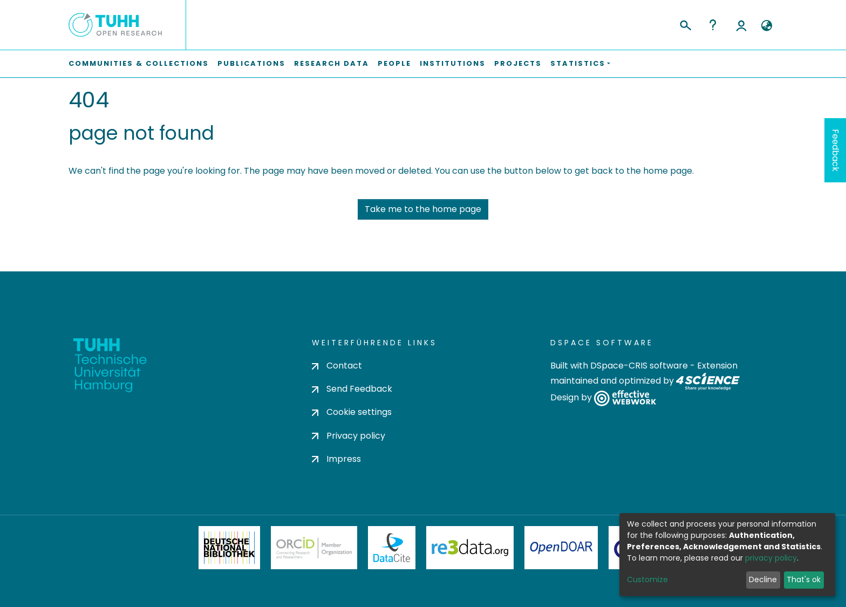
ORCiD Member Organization (314, 547)
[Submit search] (685, 23)
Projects (518, 63)
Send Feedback (352, 389)
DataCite (392, 547)
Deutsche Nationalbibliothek (229, 547)
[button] (766, 25)
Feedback (835, 150)
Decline (763, 579)
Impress (336, 459)
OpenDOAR (561, 547)
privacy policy (771, 558)
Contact (337, 365)
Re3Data (470, 547)
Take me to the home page (423, 209)
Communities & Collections (139, 63)
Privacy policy (348, 435)
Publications (251, 63)
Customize (647, 579)
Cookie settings (352, 412)
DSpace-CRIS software (639, 365)
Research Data (331, 63)
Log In (741, 24)
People (394, 63)
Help (712, 24)
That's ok (804, 579)
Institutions (453, 63)
